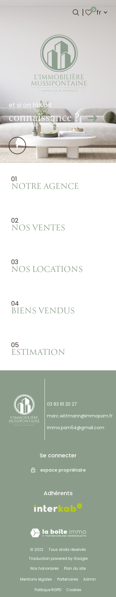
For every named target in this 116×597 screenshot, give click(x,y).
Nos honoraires (44, 568)
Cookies (73, 589)
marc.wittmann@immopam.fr (80, 416)
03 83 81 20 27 (62, 404)
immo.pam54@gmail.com (75, 428)
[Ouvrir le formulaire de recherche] (75, 12)
